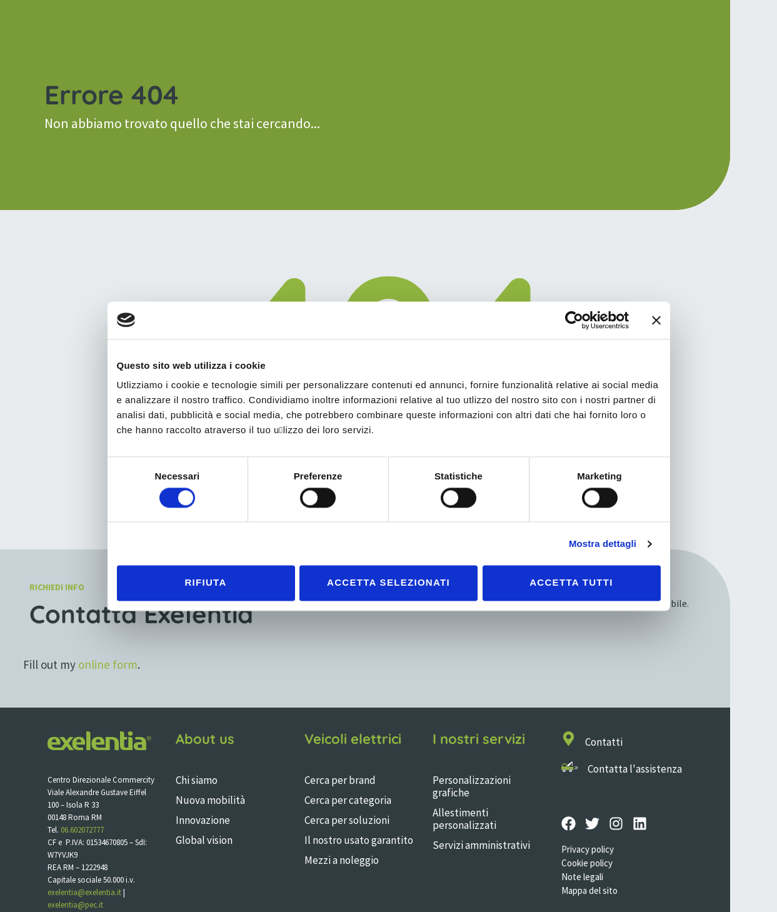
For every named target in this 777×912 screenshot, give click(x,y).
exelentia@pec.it (75, 904)
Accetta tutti (571, 583)
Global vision (204, 840)
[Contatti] (568, 738)
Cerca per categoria (347, 800)
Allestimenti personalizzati (464, 819)
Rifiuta (205, 583)
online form (108, 664)
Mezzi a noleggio (341, 860)
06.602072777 (82, 829)
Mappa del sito (589, 890)
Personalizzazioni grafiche (472, 786)
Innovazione (203, 820)
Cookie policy (587, 863)
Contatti (604, 742)
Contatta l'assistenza (635, 769)
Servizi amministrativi (481, 845)
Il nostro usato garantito (358, 840)
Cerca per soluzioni (346, 820)
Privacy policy (587, 849)
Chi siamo (197, 780)
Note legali (582, 877)
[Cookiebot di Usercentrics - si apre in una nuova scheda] (574, 320)
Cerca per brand (340, 780)
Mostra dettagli (602, 543)
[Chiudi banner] (656, 320)
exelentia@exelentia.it (84, 892)
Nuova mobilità (210, 800)
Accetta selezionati (388, 583)
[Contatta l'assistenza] (569, 766)
